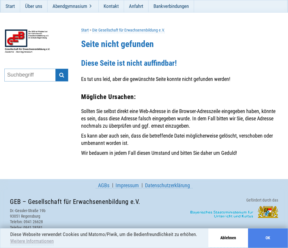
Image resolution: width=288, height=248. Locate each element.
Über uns (33, 6)
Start (10, 6)
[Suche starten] (61, 75)
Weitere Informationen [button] (32, 241)
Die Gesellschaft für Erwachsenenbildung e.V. (128, 30)
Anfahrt (136, 6)
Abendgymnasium (70, 6)
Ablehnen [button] (228, 237)
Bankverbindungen (171, 6)
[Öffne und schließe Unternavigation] (90, 6)
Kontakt (111, 6)
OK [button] (268, 237)
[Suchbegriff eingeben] (30, 75)
